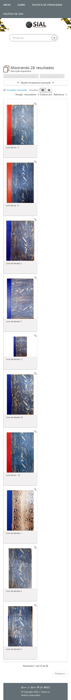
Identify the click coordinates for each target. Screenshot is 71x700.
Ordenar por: (46, 94)
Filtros (10, 59)
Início (7, 4)
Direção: (19, 94)
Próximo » (60, 673)
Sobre (21, 4)
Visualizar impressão (15, 89)
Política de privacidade (47, 4)
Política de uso (13, 13)
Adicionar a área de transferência (35, 104)
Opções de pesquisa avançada (36, 82)
